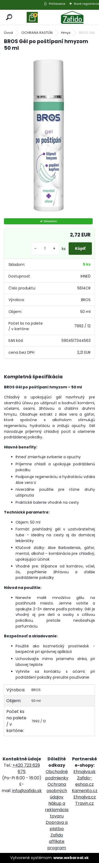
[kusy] (44, 248)
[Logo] (72, 17)
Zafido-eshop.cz (84, 781)
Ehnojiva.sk (84, 772)
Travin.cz (84, 803)
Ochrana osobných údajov (56, 790)
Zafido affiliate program (56, 841)
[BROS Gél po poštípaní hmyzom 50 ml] (49, 135)
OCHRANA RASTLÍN (37, 32)
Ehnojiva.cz (84, 797)
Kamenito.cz (84, 791)
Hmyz (65, 32)
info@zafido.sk (27, 791)
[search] (9, 17)
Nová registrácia (86, 4)
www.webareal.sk (71, 857)
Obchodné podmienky (56, 775)
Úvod (8, 32)
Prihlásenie (57, 4)
